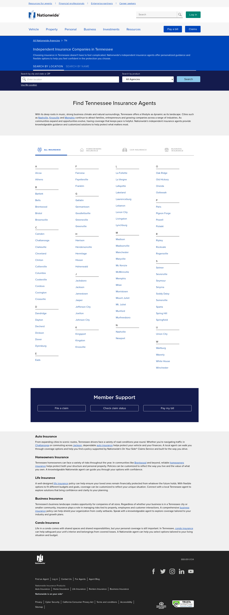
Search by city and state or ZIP (47, 73)
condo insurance (184, 528)
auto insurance (105, 445)
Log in (193, 14)
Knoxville (54, 117)
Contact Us (66, 579)
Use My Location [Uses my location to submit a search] (41, 85)
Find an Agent (42, 579)
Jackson (77, 445)
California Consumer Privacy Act (78, 602)
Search (180, 79)
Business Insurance (119, 589)
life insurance (61, 483)
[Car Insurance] (136, 150)
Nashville (43, 117)
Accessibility (126, 602)
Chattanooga (42, 445)
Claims (193, 29)
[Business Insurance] (178, 150)
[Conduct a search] (156, 14)
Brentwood (140, 462)
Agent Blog (94, 579)
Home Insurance (61, 589)
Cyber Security (52, 602)
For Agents (80, 579)
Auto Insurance (42, 589)
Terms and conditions (107, 602)
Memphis (70, 117)
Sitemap (39, 607)
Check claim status (121, 408)
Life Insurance (79, 589)
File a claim (70, 408)
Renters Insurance (98, 589)
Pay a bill (172, 29)
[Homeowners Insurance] (93, 150)
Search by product (130, 73)
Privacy (38, 602)
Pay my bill (176, 408)
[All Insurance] (51, 150)
